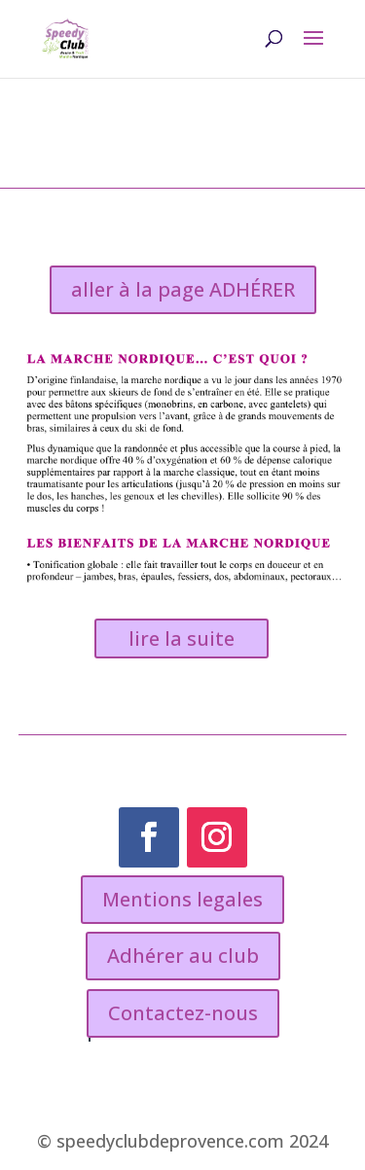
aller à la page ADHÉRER (183, 289)
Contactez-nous (183, 1013)
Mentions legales (182, 899)
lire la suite (181, 638)
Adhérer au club (183, 955)
